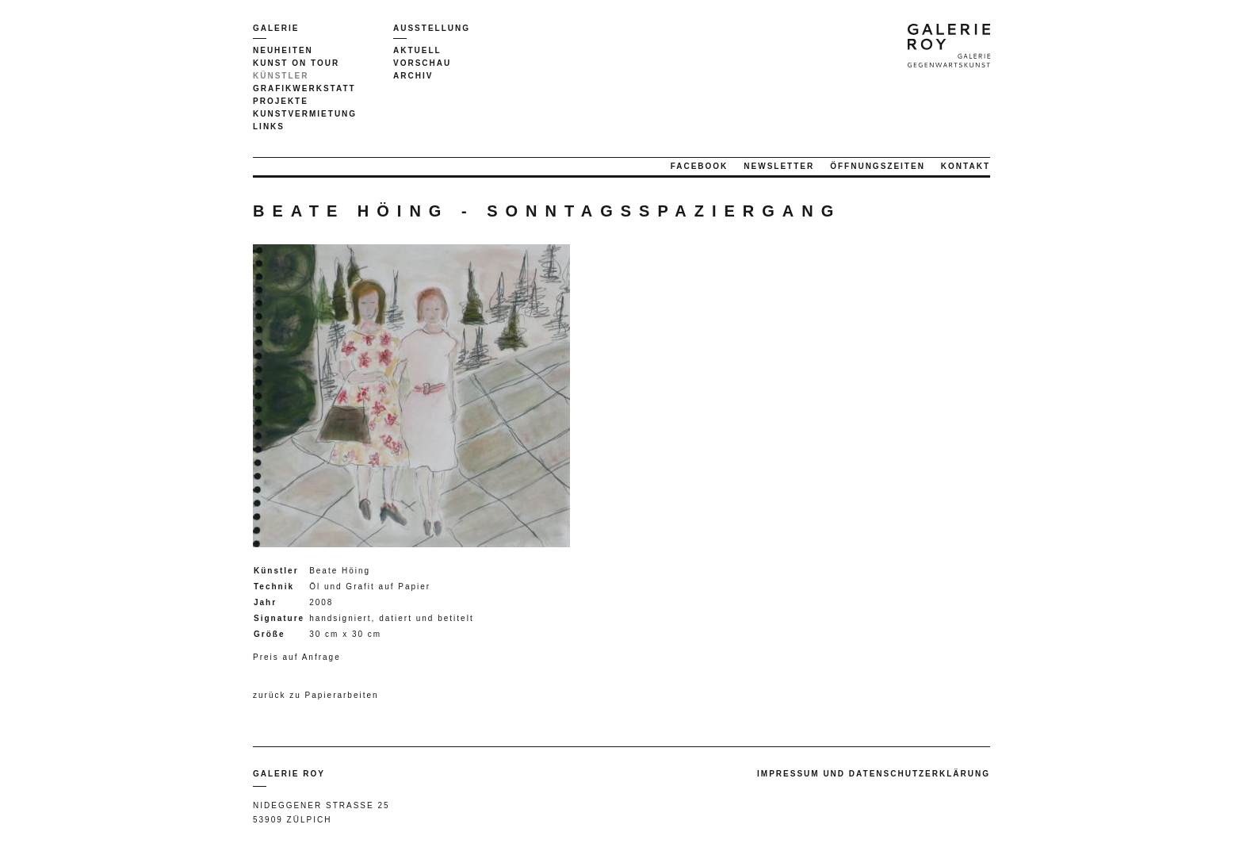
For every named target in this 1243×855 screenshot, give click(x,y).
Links (269, 126)
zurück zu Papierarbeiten (316, 695)
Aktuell (417, 50)
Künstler (280, 75)
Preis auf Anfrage (297, 657)
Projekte (280, 101)
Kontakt (965, 166)
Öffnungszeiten (877, 166)
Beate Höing (339, 570)
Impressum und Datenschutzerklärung (873, 773)
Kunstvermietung (305, 113)
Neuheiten (283, 50)
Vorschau (422, 63)
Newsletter (779, 166)
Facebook (700, 166)
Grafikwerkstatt (304, 88)
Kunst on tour (296, 63)
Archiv (413, 75)
